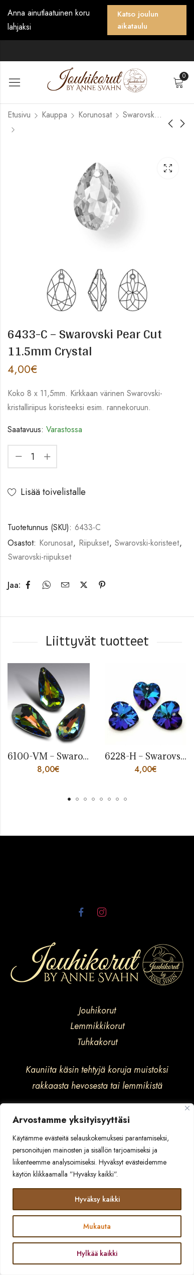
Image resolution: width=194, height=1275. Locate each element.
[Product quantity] (32, 456)
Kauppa (54, 114)
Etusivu (19, 114)
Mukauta (97, 1226)
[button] (69, 799)
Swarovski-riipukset (39, 557)
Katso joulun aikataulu (137, 20)
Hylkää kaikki (97, 1253)
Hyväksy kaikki (97, 1199)
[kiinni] (187, 1108)
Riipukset (94, 543)
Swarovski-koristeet (143, 114)
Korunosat (95, 114)
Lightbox (167, 168)
